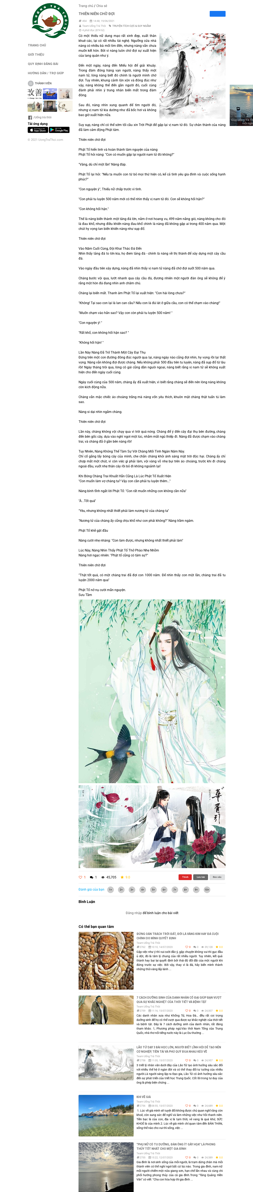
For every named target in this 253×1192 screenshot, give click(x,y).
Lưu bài (201, 877)
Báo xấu (217, 877)
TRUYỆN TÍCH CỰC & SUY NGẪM (131, 25)
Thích (185, 877)
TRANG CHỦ (37, 45)
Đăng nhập (134, 913)
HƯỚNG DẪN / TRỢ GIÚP (46, 73)
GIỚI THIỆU (36, 54)
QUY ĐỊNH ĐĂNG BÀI (43, 64)
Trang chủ (86, 6)
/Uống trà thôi (39, 117)
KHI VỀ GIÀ (144, 1097)
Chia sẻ (101, 6)
